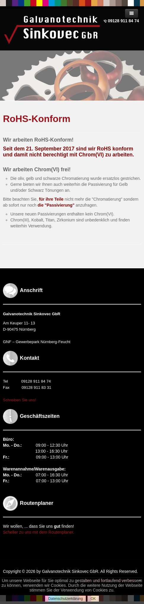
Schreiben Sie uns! (19, 400)
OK (93, 599)
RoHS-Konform (36, 118)
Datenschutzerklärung (65, 599)
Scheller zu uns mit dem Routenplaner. (38, 532)
